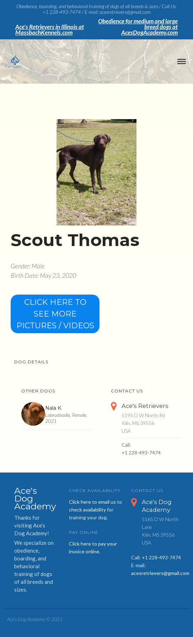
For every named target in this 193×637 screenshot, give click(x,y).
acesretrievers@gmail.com (160, 573)
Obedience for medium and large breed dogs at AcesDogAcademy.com (138, 26)
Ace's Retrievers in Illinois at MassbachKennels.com (49, 29)
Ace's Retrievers (145, 405)
